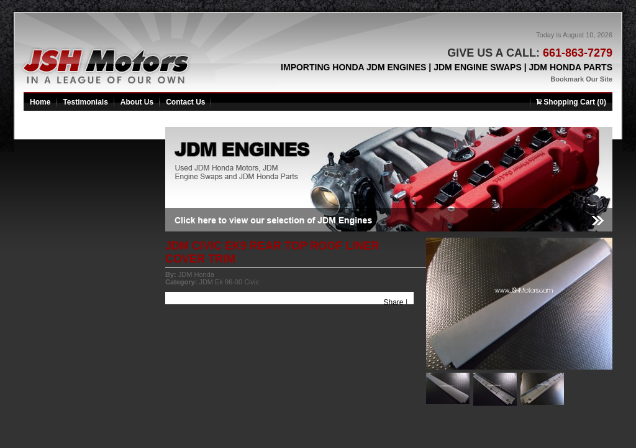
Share (394, 302)
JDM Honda (196, 274)
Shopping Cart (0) (571, 102)
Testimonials (85, 102)
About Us (136, 102)
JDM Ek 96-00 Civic (229, 282)
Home (40, 102)
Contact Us (185, 102)
